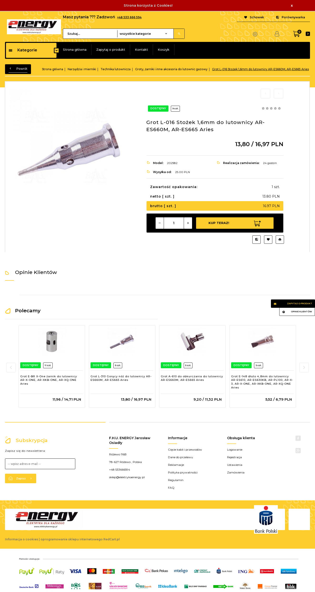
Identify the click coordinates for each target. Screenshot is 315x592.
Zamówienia (235, 472)
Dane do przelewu (180, 457)
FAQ (171, 487)
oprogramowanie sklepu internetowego (72, 539)
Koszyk (163, 49)
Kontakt (141, 49)
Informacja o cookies (21, 539)
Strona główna (74, 49)
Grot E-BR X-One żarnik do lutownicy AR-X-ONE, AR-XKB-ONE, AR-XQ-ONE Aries (48, 380)
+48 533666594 (119, 469)
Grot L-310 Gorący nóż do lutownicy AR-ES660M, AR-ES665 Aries (121, 378)
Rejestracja (234, 457)
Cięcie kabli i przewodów (185, 449)
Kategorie (22, 50)
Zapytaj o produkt (110, 49)
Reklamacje (176, 465)
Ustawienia (234, 465)
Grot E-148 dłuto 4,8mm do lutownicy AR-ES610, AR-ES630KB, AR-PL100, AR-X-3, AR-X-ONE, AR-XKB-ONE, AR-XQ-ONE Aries (262, 382)
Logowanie (234, 449)
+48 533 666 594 (129, 17)
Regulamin (175, 480)
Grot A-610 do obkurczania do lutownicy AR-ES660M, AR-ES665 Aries (192, 378)
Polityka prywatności (183, 472)
